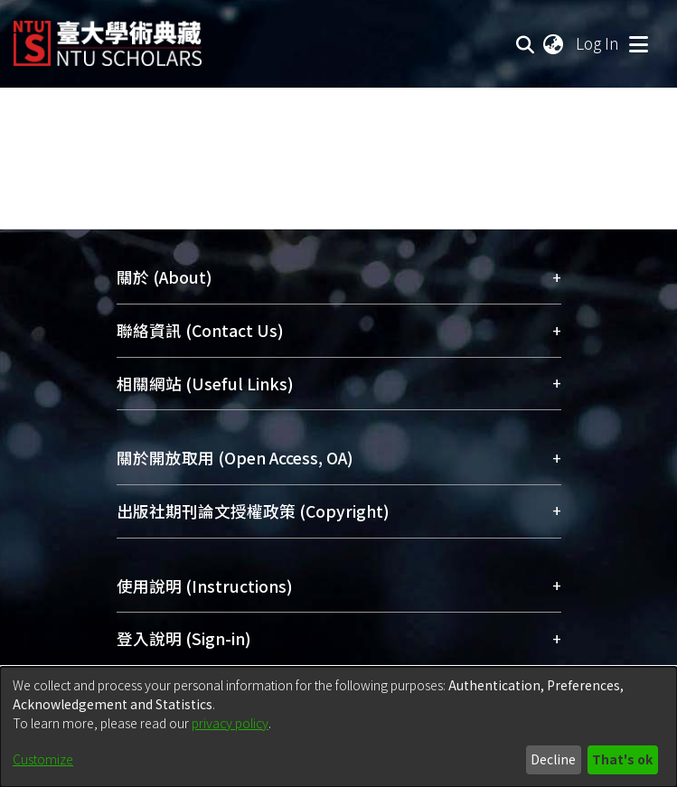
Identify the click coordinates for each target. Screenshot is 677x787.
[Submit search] (525, 43)
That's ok (622, 759)
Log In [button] (598, 43)
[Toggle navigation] (638, 43)
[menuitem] (554, 43)
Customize (43, 759)
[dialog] (338, 727)
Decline (553, 759)
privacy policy (230, 723)
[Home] (108, 36)
